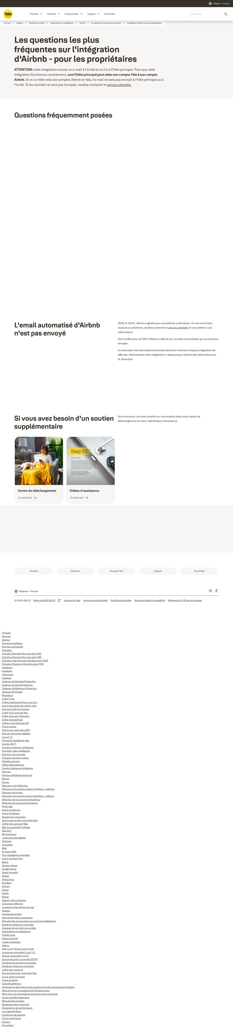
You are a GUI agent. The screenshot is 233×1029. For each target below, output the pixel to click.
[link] (9, 23)
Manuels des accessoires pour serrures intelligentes (29, 921)
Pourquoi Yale (72, 13)
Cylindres (7, 650)
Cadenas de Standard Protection (19, 681)
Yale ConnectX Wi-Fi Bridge (16, 827)
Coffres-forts (8, 935)
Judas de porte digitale (14, 837)
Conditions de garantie (13, 1014)
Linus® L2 (7, 737)
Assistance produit (12, 914)
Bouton (6, 778)
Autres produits (10, 938)
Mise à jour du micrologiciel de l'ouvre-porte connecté (30, 993)
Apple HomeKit (10, 872)
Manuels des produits (13, 1000)
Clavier (5, 782)
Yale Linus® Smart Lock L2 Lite (18, 948)
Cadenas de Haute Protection (17, 684)
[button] (41, 14)
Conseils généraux (11, 983)
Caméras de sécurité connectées (19, 928)
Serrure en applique (12, 643)
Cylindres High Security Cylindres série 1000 (25, 660)
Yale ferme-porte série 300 (16, 730)
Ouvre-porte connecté (13, 976)
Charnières (7, 674)
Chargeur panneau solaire (15, 757)
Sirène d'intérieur (11, 813)
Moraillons (7, 695)
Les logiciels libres (11, 1011)
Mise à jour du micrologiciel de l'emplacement (26, 990)
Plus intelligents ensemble (16, 855)
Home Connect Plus (12, 858)
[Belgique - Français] (218, 4)
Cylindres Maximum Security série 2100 (23, 664)
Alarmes (6, 771)
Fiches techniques (11, 1018)
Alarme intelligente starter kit (17, 775)
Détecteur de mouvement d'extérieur (21, 799)
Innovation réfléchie (12, 903)
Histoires (51, 13)
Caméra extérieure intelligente (18, 747)
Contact (6, 1021)
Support (91, 13)
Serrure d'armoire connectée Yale (19, 973)
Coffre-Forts (8, 698)
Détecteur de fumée (12, 792)
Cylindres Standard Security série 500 (21, 657)
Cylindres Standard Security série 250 (21, 653)
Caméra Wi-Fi (9, 743)
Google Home (9, 868)
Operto (5, 875)
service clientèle (178, 327)
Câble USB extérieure (13, 764)
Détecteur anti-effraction (15, 785)
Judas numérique (11, 942)
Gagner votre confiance (14, 900)
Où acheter (109, 13)
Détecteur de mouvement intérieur (20, 803)
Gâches (6, 639)
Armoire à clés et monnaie (15, 709)
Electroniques (9, 834)
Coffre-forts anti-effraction (15, 716)
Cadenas (6, 677)
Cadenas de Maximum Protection (19, 688)
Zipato (5, 889)
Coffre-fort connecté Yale (15, 712)
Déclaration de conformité (15, 1004)
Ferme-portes (9, 726)
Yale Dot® (7, 830)
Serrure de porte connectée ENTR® (20, 959)
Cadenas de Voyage (12, 691)
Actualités (7, 844)
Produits (34, 13)
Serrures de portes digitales (16, 733)
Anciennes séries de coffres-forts (19, 705)
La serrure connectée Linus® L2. (19, 952)
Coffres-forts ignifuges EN (15, 723)
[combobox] (208, 14)
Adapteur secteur (11, 761)
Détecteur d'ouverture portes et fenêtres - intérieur (28, 796)
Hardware (7, 667)
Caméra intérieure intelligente (17, 768)
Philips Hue (8, 879)
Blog (4, 848)
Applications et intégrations (16, 931)
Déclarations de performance (17, 1007)
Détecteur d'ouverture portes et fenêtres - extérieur (28, 789)
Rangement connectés (14, 816)
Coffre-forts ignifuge (12, 719)
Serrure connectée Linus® (15, 955)
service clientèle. (119, 85)
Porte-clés (7, 806)
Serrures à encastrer (12, 646)
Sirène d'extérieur (11, 810)
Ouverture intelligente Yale (15, 740)
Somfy (5, 893)
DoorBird (6, 882)
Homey (6, 886)
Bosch (5, 862)
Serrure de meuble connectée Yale (20, 820)
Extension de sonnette (13, 754)
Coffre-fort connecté (12, 969)
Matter (5, 896)
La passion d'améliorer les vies (18, 907)
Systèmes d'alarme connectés (18, 924)
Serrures (6, 636)
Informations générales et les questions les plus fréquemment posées (38, 987)
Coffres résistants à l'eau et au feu (19, 702)
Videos (5, 945)
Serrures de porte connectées (17, 917)
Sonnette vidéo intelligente (16, 750)
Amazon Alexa (9, 865)
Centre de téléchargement (15, 997)
